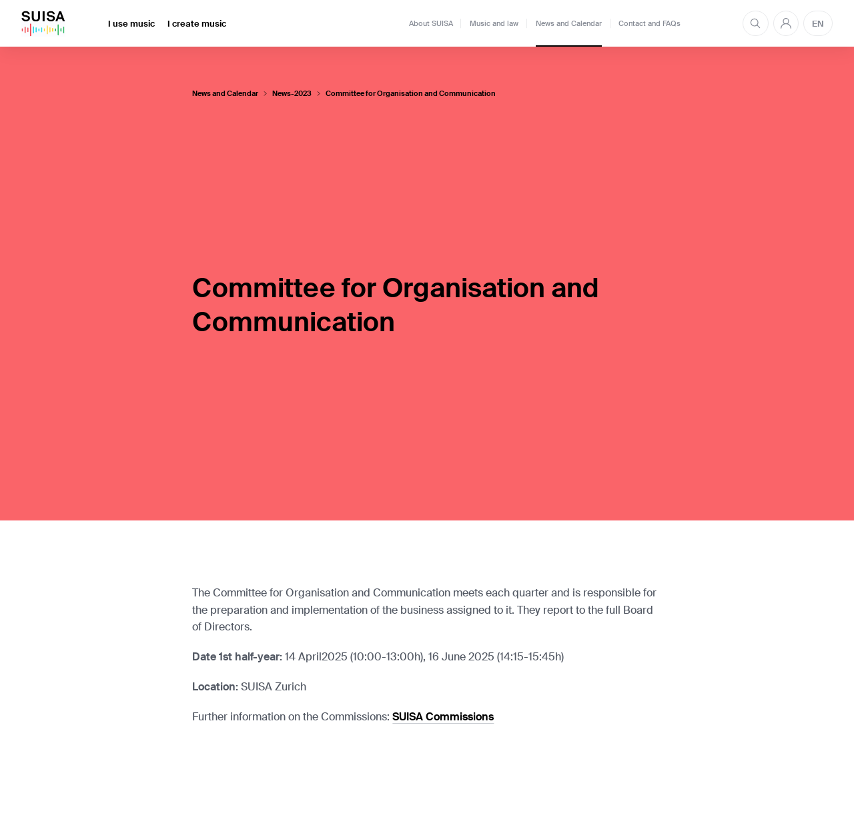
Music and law (494, 23)
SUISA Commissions (443, 717)
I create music (196, 23)
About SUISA (431, 23)
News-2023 (292, 93)
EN (818, 23)
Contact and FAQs (649, 23)
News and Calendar (569, 23)
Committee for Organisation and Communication (411, 93)
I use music (131, 23)
